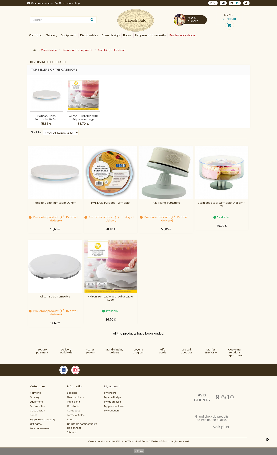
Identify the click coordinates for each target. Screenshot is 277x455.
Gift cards (162, 351)
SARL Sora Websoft (126, 443)
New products (75, 397)
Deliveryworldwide (66, 351)
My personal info (114, 406)
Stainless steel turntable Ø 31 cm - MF (221, 204)
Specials (72, 393)
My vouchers (111, 410)
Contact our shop (67, 3)
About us (72, 419)
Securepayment (42, 351)
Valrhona (35, 393)
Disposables (37, 406)
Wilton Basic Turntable (46, 117)
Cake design (37, 410)
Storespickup (90, 351)
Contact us (73, 410)
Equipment (36, 401)
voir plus (221, 427)
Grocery (35, 397)
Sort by (36, 132)
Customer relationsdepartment (235, 352)
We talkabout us (186, 351)
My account (112, 386)
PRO (212, 3)
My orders (110, 393)
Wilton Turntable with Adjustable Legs (120, 117)
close (139, 451)
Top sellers (73, 401)
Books (33, 415)
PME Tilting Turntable (166, 203)
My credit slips (112, 397)
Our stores (73, 406)
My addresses (112, 401)
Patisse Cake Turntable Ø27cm (83, 117)
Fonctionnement (40, 428)
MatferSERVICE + (211, 351)
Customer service (40, 3)
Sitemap (72, 432)
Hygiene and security (42, 419)
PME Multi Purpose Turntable (110, 203)
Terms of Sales (76, 415)
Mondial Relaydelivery (114, 351)
